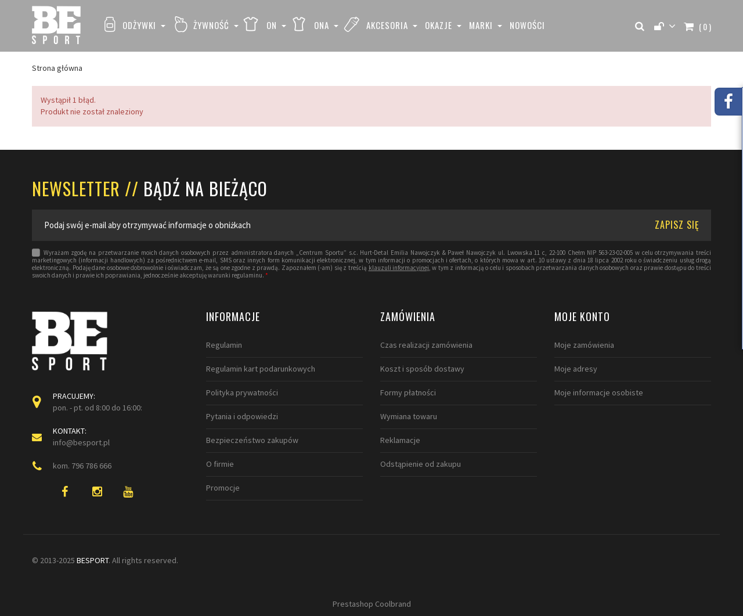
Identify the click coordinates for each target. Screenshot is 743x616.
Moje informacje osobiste (598, 392)
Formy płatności (408, 392)
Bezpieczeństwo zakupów (252, 440)
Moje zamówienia (584, 345)
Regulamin (224, 345)
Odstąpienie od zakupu (420, 464)
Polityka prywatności (242, 392)
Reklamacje (400, 440)
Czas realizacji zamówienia (426, 345)
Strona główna (57, 68)
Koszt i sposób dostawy (422, 368)
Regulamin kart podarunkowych (260, 368)
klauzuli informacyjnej (399, 268)
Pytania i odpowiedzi (242, 416)
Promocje (223, 487)
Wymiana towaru (408, 416)
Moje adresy (575, 368)
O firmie (220, 464)
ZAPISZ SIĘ (677, 225)
